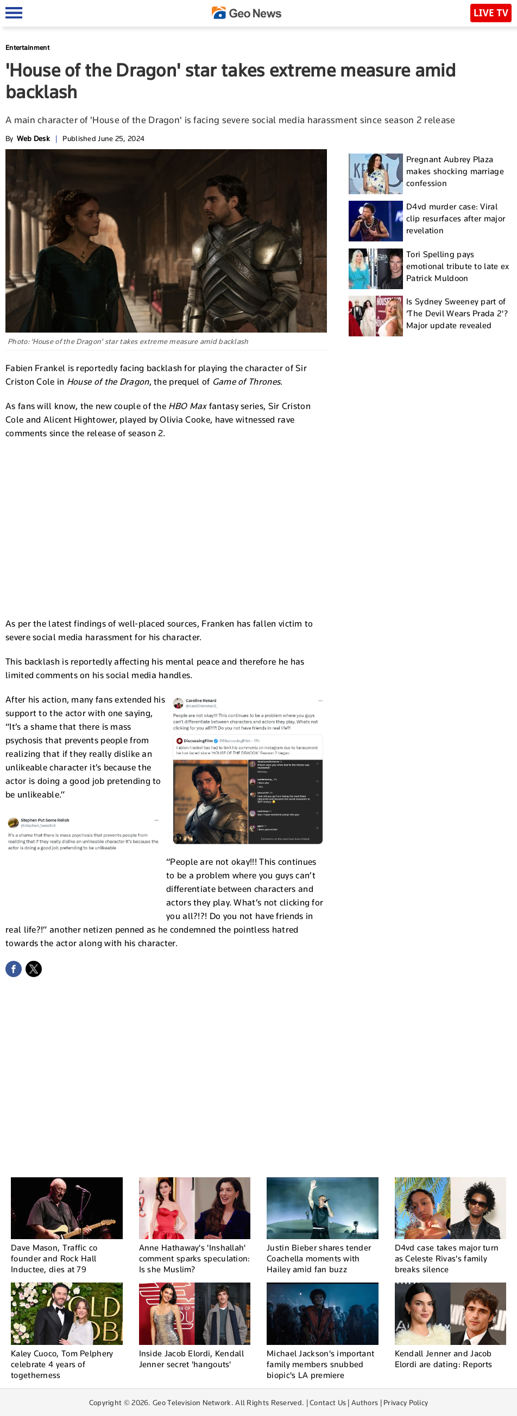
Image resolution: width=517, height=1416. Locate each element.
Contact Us (328, 1402)
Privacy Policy (405, 1402)
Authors (364, 1402)
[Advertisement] (166, 527)
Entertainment (27, 47)
